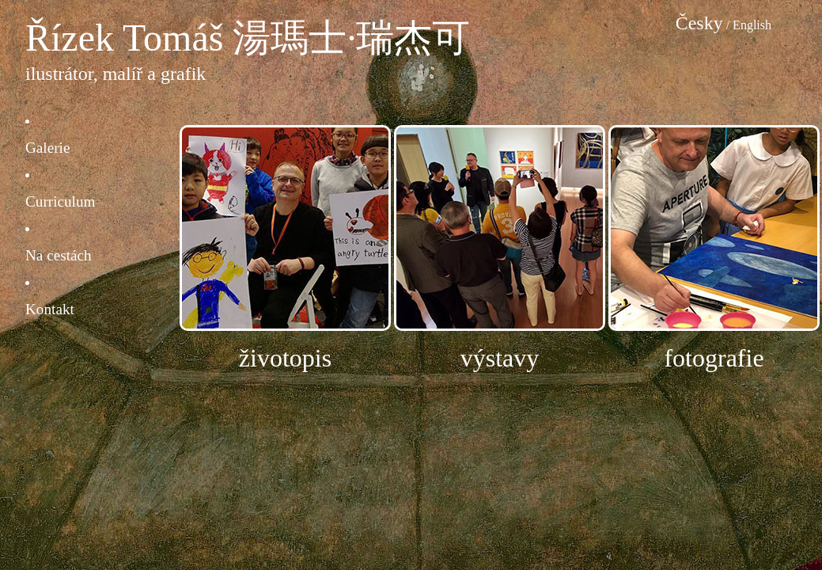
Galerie (47, 147)
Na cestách (58, 255)
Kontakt (49, 309)
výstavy (500, 358)
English (752, 25)
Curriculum (60, 201)
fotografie (713, 358)
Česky (699, 23)
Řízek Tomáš (124, 38)
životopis (285, 358)
